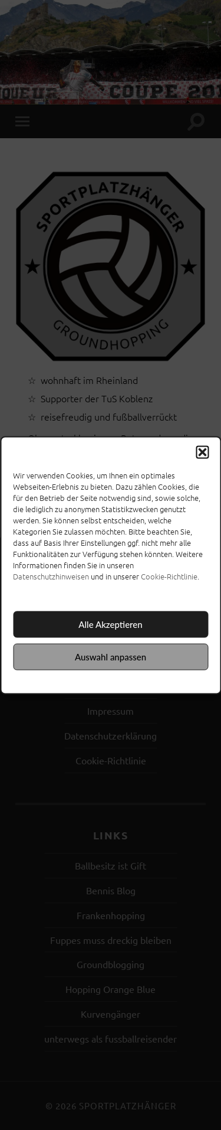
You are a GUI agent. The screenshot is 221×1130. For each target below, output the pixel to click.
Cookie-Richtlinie (169, 575)
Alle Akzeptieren (110, 624)
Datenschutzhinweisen (51, 575)
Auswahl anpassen (110, 657)
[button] (202, 452)
